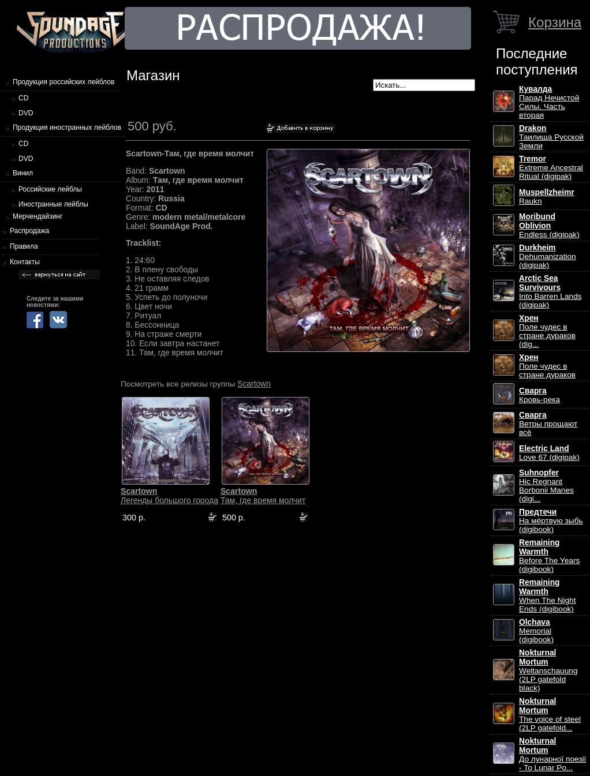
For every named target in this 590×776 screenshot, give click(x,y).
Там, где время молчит (263, 495)
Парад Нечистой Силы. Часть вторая (549, 102)
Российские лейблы (50, 189)
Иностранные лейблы (53, 204)
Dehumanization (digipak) (547, 256)
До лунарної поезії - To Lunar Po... (552, 754)
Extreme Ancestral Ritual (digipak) (551, 168)
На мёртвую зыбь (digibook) (551, 521)
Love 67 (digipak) (549, 453)
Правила (24, 246)
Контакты (25, 262)
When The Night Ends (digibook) (547, 595)
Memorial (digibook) (536, 631)
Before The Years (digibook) (549, 555)
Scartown (254, 383)
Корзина (554, 22)
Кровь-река (539, 395)
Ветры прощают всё (548, 424)
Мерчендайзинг (37, 216)
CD (23, 98)
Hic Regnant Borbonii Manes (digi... (546, 485)
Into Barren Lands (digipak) (550, 291)
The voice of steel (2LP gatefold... (550, 714)
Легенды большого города (169, 495)
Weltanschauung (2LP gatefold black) (548, 670)
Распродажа (29, 231)
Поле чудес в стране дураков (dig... (547, 331)
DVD (25, 113)
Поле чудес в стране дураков (547, 366)
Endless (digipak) (549, 225)
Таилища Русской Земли (551, 137)
